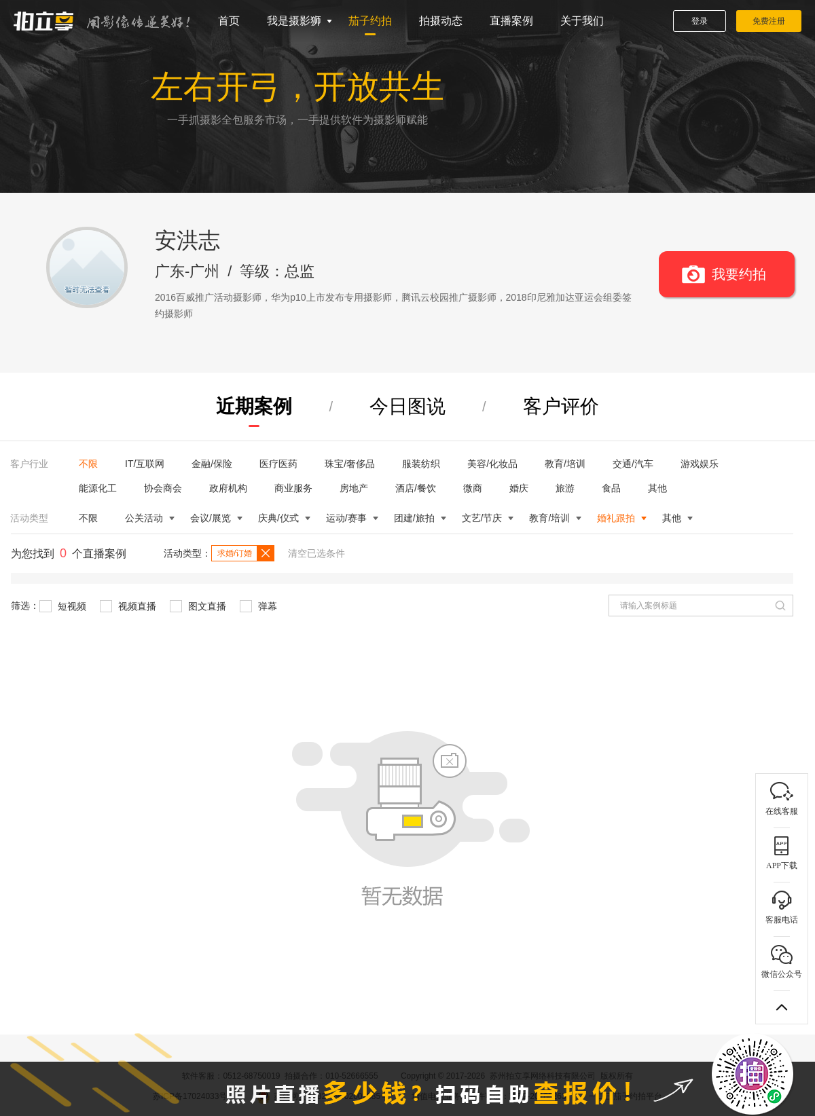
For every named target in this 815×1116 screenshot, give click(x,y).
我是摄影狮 (294, 20)
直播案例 (511, 20)
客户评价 (561, 406)
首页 (229, 20)
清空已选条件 (316, 553)
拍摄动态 (441, 20)
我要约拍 (739, 274)
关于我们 (582, 20)
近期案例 (254, 406)
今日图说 (407, 406)
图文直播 (198, 606)
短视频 (62, 606)
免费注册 (769, 21)
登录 (699, 21)
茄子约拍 (370, 20)
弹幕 (258, 606)
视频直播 (128, 606)
